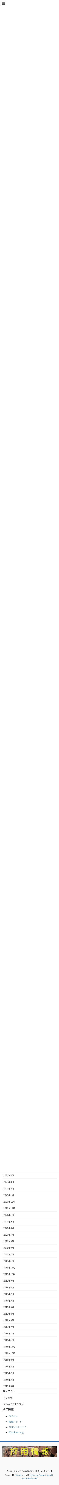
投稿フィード (15, 1421)
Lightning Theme (37, 1475)
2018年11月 (9, 1346)
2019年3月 (8, 1320)
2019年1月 (8, 1333)
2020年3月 (8, 1241)
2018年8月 (8, 1366)
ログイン (13, 1416)
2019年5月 (8, 1307)
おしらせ (7, 1397)
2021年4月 (8, 1175)
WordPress (20, 1475)
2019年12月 (9, 1260)
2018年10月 (9, 1353)
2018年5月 (8, 1386)
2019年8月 (8, 1287)
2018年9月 (8, 1359)
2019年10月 (9, 1274)
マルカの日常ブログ (13, 1404)
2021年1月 (8, 1195)
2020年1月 (8, 1254)
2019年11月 (9, 1267)
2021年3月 (8, 1181)
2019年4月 (8, 1313)
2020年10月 (9, 1214)
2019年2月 (8, 1326)
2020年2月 (8, 1247)
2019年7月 (8, 1294)
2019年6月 (8, 1300)
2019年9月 (8, 1280)
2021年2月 (8, 1188)
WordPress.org (16, 1432)
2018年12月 (9, 1340)
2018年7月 (8, 1373)
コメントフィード (17, 1427)
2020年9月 (8, 1221)
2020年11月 (9, 1208)
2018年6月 (8, 1379)
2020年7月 (8, 1234)
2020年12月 (9, 1201)
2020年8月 (8, 1228)
